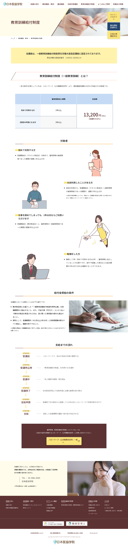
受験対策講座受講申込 (12, 507)
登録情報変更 (92, 509)
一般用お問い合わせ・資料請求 (113, 509)
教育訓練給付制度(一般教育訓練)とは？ (72, 504)
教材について (27, 507)
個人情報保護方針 (55, 532)
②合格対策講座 (50, 507)
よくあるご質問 (104, 4)
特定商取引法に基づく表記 (75, 532)
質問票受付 (91, 507)
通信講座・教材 (48, 4)
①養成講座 (49, 504)
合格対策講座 (73, 4)
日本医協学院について (37, 532)
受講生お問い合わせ (94, 504)
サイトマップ (93, 532)
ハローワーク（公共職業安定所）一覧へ (65, 440)
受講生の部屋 (118, 4)
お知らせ (107, 504)
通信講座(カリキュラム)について (32, 504)
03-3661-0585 (34, 476)
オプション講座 (51, 500)
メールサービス (92, 512)
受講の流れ (34, 4)
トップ (13, 38)
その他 (106, 500)
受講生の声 (49, 509)
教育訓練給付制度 (88, 4)
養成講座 (60, 4)
